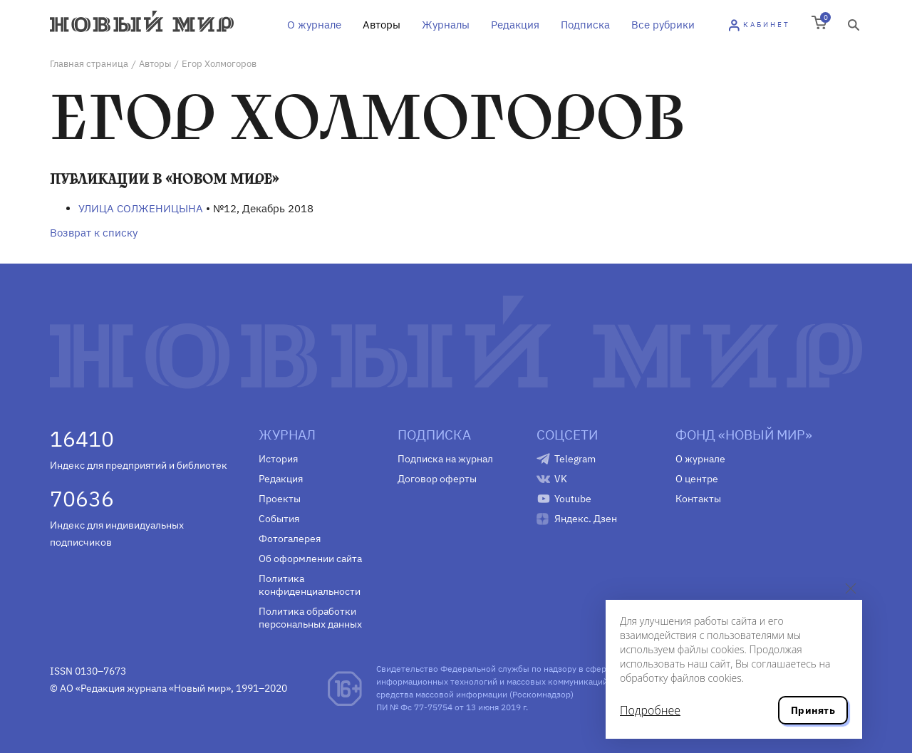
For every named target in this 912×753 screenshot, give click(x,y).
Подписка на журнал (445, 458)
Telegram (575, 458)
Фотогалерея (290, 538)
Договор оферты (437, 478)
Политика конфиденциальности (310, 585)
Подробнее (650, 710)
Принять (813, 710)
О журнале (314, 24)
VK (560, 478)
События (279, 518)
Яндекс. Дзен (585, 518)
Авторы (381, 24)
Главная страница (89, 64)
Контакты (698, 498)
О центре (696, 478)
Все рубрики (663, 24)
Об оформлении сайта (310, 558)
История (278, 458)
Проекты (280, 498)
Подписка (585, 24)
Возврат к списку (94, 232)
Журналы (446, 24)
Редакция (515, 24)
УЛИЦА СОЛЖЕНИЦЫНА (140, 208)
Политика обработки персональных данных (310, 617)
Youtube (572, 498)
